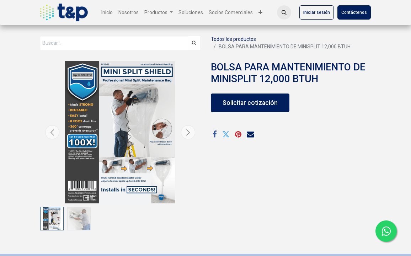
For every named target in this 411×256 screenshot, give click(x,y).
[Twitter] (226, 134)
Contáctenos (354, 12)
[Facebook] (215, 134)
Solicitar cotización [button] (250, 102)
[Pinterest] (238, 134)
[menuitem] (107, 12)
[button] (284, 12)
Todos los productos (233, 39)
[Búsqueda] (194, 43)
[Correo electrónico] (250, 134)
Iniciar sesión (316, 12)
